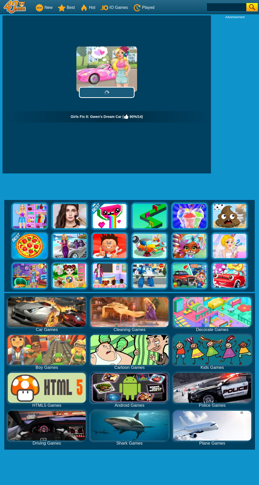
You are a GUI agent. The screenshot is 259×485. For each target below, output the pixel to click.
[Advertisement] (235, 95)
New (44, 7)
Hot (87, 7)
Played (144, 7)
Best (66, 7)
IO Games (114, 7)
